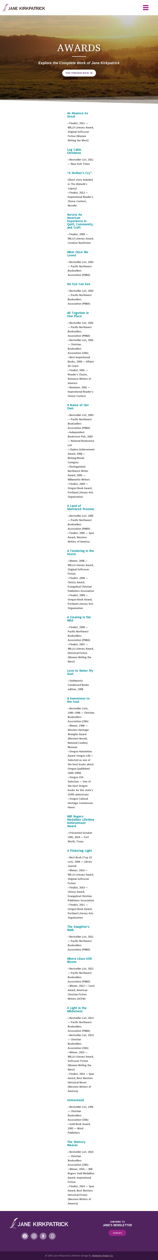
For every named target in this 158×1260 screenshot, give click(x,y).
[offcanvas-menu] (146, 8)
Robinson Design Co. (102, 1255)
